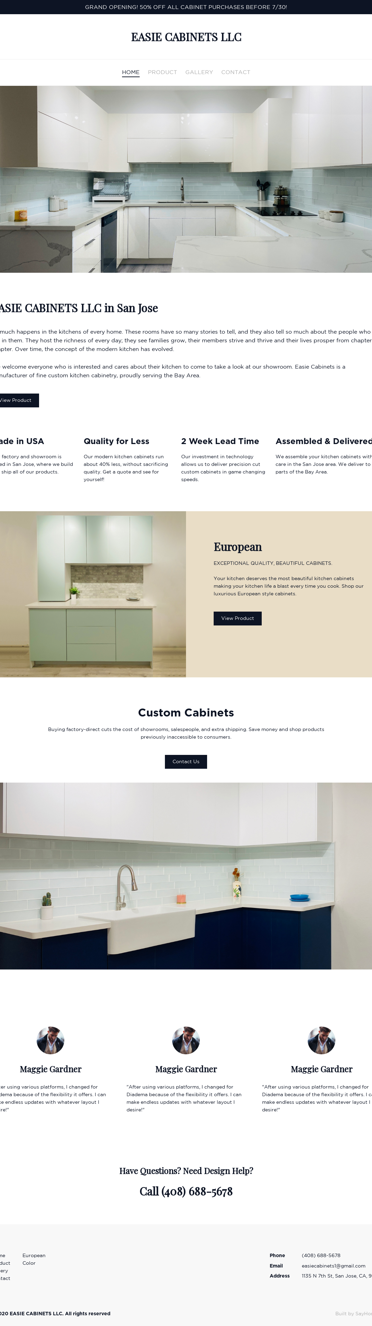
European (34, 1255)
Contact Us (186, 761)
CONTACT (235, 72)
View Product (237, 618)
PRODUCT (162, 72)
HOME (131, 72)
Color (29, 1263)
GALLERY (199, 72)
